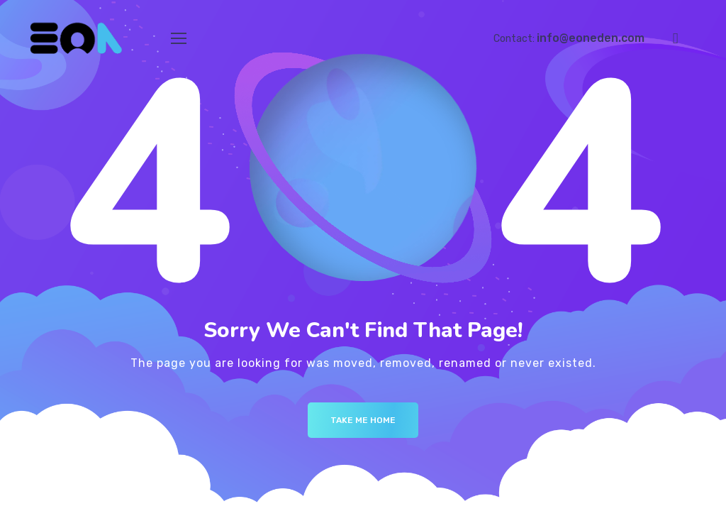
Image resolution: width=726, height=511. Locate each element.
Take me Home (363, 420)
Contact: (568, 39)
